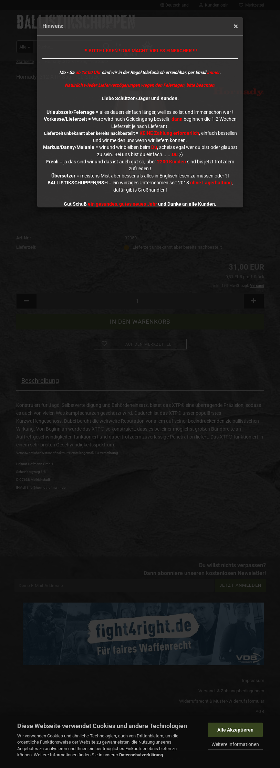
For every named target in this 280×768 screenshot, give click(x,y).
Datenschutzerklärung (141, 754)
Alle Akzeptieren (235, 730)
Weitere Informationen (235, 744)
